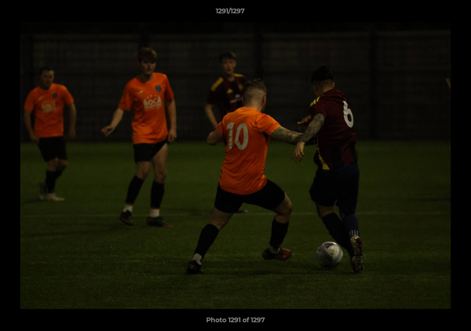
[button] (432, 13)
